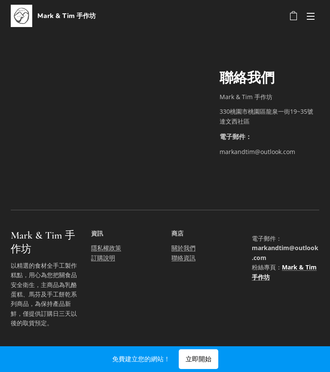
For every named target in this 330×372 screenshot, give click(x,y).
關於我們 (183, 248)
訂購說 (100, 258)
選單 (311, 16)
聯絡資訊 (183, 258)
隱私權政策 (106, 248)
